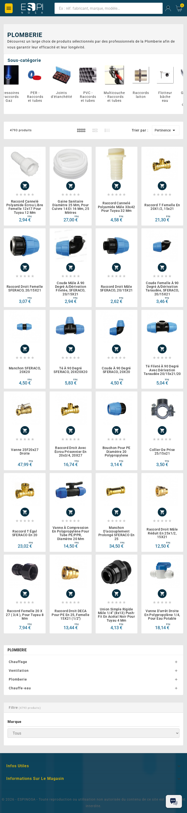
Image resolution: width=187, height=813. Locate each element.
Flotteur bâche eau (169, 97)
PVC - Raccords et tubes (92, 97)
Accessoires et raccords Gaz (12, 97)
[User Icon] (168, 8)
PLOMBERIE (17, 650)
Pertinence (166, 130)
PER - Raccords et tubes (39, 97)
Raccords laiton (144, 95)
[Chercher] (108, 8)
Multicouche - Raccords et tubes (118, 97)
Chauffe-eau (20, 688)
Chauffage (18, 662)
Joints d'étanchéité (65, 95)
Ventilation (19, 671)
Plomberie (18, 679)
